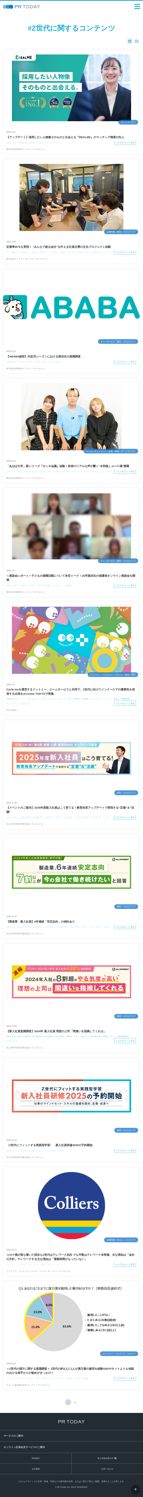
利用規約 (36, 1458)
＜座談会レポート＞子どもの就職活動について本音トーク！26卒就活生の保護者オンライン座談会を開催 (70, 578)
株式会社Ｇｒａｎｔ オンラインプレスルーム (27, 259)
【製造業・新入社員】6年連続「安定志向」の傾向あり (40, 921)
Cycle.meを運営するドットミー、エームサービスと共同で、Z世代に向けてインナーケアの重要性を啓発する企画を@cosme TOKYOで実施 (70, 691)
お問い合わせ (107, 1469)
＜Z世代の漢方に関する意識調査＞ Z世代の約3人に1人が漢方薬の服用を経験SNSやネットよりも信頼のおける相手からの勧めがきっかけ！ (70, 1371)
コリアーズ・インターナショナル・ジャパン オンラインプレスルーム (38, 1271)
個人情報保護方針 (105, 1458)
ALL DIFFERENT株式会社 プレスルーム (24, 824)
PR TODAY (11, 710)
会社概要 (36, 1469)
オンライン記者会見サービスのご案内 (24, 1447)
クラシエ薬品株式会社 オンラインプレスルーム (28, 1385)
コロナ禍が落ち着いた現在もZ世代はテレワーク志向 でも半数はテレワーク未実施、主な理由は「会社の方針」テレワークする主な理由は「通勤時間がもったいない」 (70, 1257)
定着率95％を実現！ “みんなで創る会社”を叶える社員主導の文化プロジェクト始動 (58, 246)
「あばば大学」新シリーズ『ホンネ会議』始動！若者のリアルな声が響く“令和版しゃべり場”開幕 (67, 466)
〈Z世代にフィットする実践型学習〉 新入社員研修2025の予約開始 (49, 1145)
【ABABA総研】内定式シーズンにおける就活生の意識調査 (43, 356)
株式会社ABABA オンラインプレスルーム (25, 149)
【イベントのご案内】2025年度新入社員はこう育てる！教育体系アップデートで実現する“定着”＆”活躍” (70, 809)
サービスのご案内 (13, 1435)
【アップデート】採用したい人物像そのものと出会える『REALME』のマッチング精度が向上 (65, 137)
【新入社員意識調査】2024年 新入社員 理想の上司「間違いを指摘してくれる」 (56, 1031)
